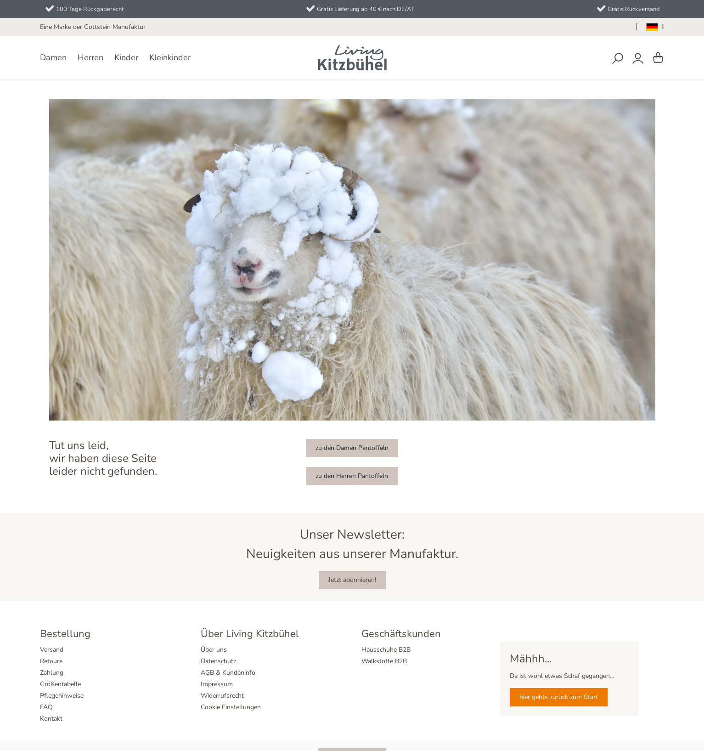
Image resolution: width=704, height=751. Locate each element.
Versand (51, 649)
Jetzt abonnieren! (352, 579)
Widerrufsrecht (222, 695)
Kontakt (51, 718)
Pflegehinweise (62, 695)
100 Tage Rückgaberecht (90, 9)
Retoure (51, 661)
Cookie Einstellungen (231, 707)
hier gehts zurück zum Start (558, 697)
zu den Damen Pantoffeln (352, 448)
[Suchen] (617, 58)
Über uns (214, 649)
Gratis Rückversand (634, 9)
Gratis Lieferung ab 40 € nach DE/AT (365, 9)
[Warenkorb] (658, 58)
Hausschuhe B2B (386, 649)
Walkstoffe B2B (384, 661)
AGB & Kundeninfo (228, 672)
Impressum (217, 684)
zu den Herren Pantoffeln (351, 476)
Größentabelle (60, 684)
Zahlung (51, 672)
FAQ (46, 707)
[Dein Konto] (637, 58)
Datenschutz (218, 661)
